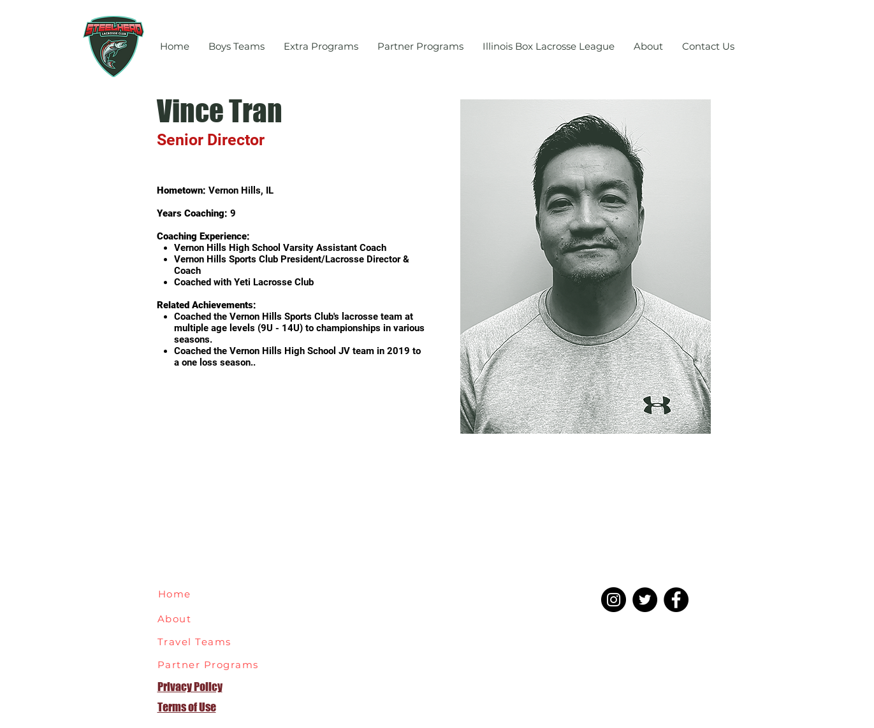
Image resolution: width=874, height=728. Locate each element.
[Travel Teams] (202, 641)
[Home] (180, 593)
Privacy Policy (189, 687)
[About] (182, 618)
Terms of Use (186, 707)
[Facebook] (676, 599)
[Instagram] (613, 599)
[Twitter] (644, 599)
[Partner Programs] (211, 664)
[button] (236, 46)
